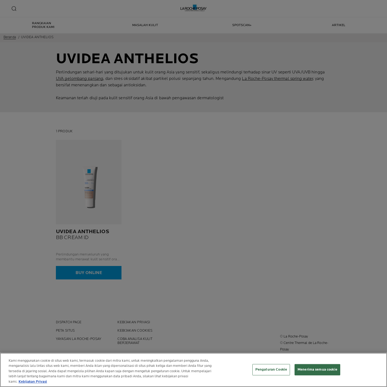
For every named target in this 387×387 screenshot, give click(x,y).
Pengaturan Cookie (271, 370)
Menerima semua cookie (317, 370)
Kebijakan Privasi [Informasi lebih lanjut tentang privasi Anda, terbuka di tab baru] (33, 382)
